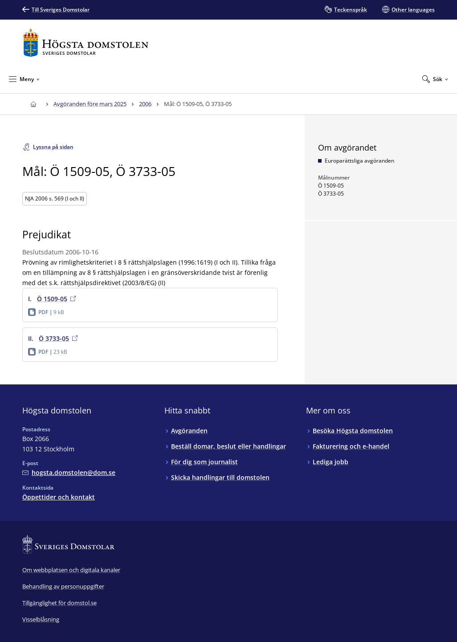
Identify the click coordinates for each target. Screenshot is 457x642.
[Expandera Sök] (435, 78)
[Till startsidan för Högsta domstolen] (85, 42)
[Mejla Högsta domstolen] (68, 472)
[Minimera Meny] (24, 78)
